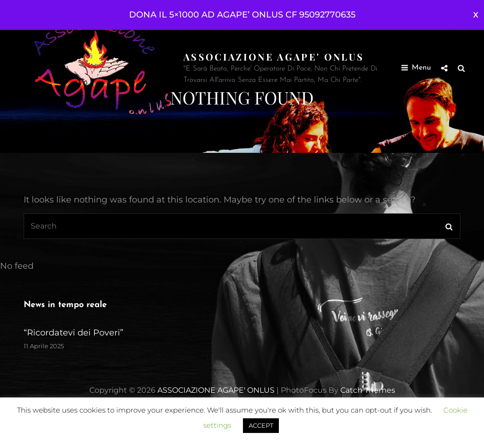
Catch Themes (367, 390)
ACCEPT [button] (261, 425)
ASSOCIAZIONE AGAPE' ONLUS (273, 56)
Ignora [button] (475, 15)
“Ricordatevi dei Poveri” (73, 332)
